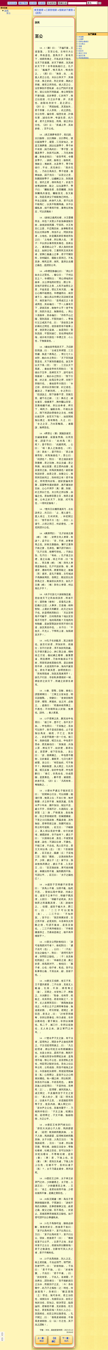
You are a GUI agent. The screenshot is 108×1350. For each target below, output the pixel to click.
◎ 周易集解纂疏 (82, 58)
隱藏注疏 (62, 3)
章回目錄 (12, 3)
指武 (66, 1339)
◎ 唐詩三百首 (81, 53)
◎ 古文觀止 (80, 44)
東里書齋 (38, 10)
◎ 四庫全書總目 (82, 41)
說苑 (6, 11)
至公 (8, 13)
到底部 (42, 3)
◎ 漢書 (79, 46)
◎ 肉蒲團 (80, 37)
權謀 (41, 1339)
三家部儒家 (51, 10)
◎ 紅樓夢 (80, 39)
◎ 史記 (79, 48)
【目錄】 (54, 1340)
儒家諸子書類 (66, 10)
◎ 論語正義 (80, 55)
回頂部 (33, 3)
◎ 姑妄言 (80, 51)
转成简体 (51, 3)
